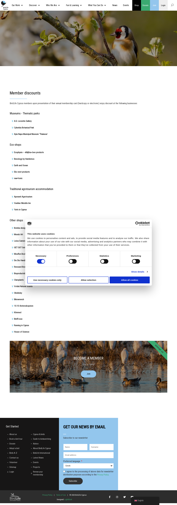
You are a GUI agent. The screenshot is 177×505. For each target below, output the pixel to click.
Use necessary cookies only (47, 280)
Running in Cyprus (21, 324)
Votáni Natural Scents (23, 285)
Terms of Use (61, 497)
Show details (137, 271)
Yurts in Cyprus (20, 209)
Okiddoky (18, 292)
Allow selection (88, 280)
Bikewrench (19, 298)
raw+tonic (18, 178)
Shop (137, 5)
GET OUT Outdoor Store (24, 246)
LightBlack (68, 501)
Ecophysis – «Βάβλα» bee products (29, 152)
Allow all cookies (129, 280)
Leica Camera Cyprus (23, 240)
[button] (88, 121)
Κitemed (18, 311)
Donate (145, 5)
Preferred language (72, 463)
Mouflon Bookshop (22, 253)
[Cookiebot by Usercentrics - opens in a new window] (137, 223)
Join (154, 5)
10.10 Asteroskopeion (23, 305)
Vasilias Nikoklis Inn (22, 202)
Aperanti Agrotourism (23, 196)
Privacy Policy (103, 476)
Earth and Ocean (21, 165)
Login (163, 5)
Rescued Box (20, 266)
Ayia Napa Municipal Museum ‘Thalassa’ (31, 134)
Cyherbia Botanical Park (24, 127)
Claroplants (19, 279)
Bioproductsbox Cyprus (24, 272)
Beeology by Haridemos (24, 158)
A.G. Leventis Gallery (23, 121)
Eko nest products (22, 171)
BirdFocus (18, 317)
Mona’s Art (18, 234)
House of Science (22, 330)
